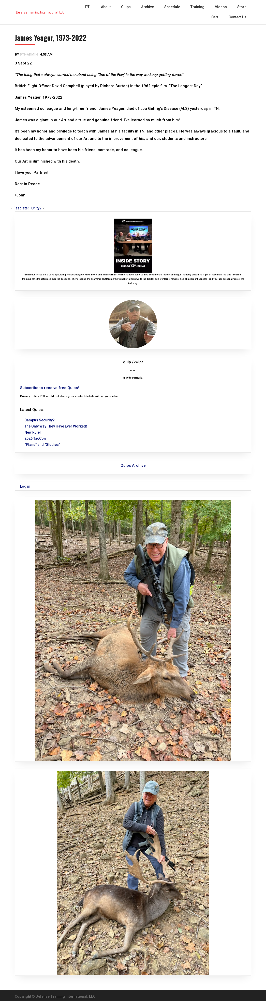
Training (197, 7)
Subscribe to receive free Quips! (49, 387)
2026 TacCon (35, 438)
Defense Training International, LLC (66, 996)
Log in (25, 486)
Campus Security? (39, 420)
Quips (126, 7)
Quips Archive (133, 465)
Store (241, 7)
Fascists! (21, 208)
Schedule (172, 7)
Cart (214, 17)
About (106, 7)
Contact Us (237, 17)
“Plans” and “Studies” (42, 445)
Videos (221, 7)
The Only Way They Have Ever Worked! (55, 426)
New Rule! (32, 432)
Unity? (36, 208)
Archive (147, 7)
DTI (88, 7)
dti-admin (29, 54)
